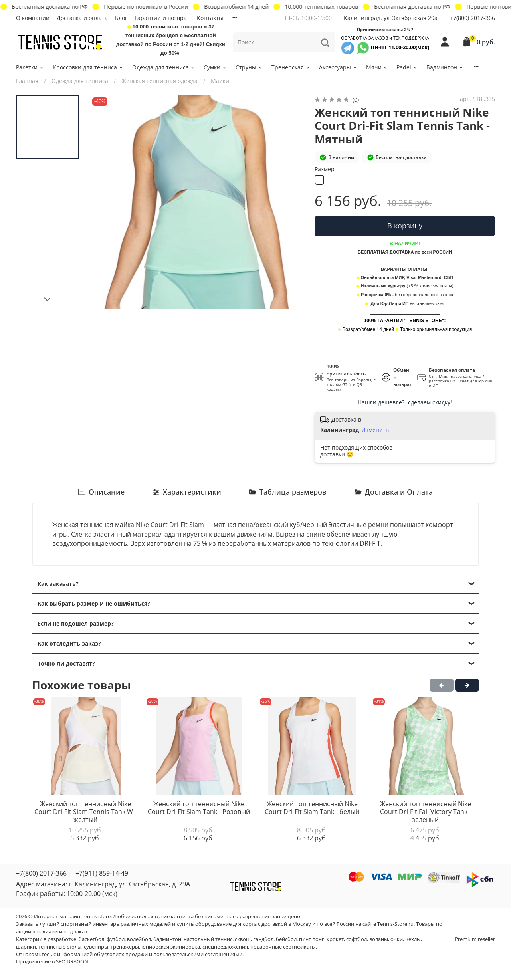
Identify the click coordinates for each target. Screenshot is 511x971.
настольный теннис (208, 939)
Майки (220, 81)
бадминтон (167, 939)
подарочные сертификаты (283, 946)
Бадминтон (445, 67)
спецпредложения (225, 946)
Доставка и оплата (82, 18)
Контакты (210, 18)
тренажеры (125, 946)
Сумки (215, 67)
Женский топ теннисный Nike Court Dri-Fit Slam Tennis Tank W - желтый (85, 812)
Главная (27, 81)
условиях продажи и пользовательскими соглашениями (171, 954)
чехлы (413, 939)
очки (396, 939)
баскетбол (91, 939)
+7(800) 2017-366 (472, 18)
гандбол (263, 939)
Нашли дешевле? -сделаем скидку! (405, 402)
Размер (325, 169)
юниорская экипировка (170, 946)
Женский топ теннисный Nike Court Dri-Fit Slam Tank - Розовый (199, 808)
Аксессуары (338, 67)
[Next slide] (47, 299)
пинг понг (311, 939)
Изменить (375, 430)
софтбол (356, 939)
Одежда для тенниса (164, 67)
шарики (26, 946)
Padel (407, 67)
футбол (116, 939)
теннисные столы (59, 946)
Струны (249, 67)
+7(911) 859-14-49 (101, 873)
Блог (121, 18)
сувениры (96, 946)
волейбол (139, 939)
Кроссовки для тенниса (88, 67)
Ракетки (30, 67)
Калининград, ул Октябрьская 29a (391, 18)
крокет (335, 939)
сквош (243, 939)
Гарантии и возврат (162, 18)
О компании (33, 18)
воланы (378, 939)
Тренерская (291, 67)
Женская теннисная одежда (159, 81)
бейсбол (286, 939)
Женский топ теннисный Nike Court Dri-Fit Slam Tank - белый (312, 808)
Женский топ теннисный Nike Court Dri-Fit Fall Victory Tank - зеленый (425, 812)
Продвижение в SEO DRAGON (52, 961)
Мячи (377, 67)
